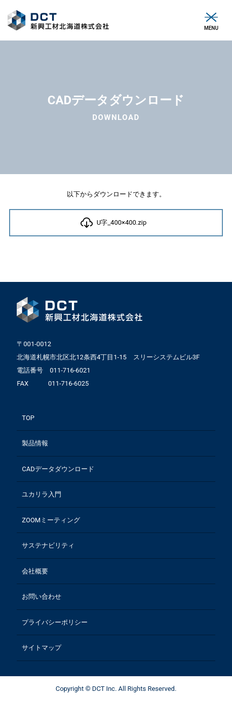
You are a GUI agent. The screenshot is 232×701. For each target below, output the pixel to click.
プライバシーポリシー (55, 622)
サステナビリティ (48, 545)
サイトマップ (41, 647)
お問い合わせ (41, 596)
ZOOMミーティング (51, 520)
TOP (28, 418)
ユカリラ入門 (41, 494)
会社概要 (35, 571)
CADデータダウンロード (58, 469)
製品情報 (35, 443)
